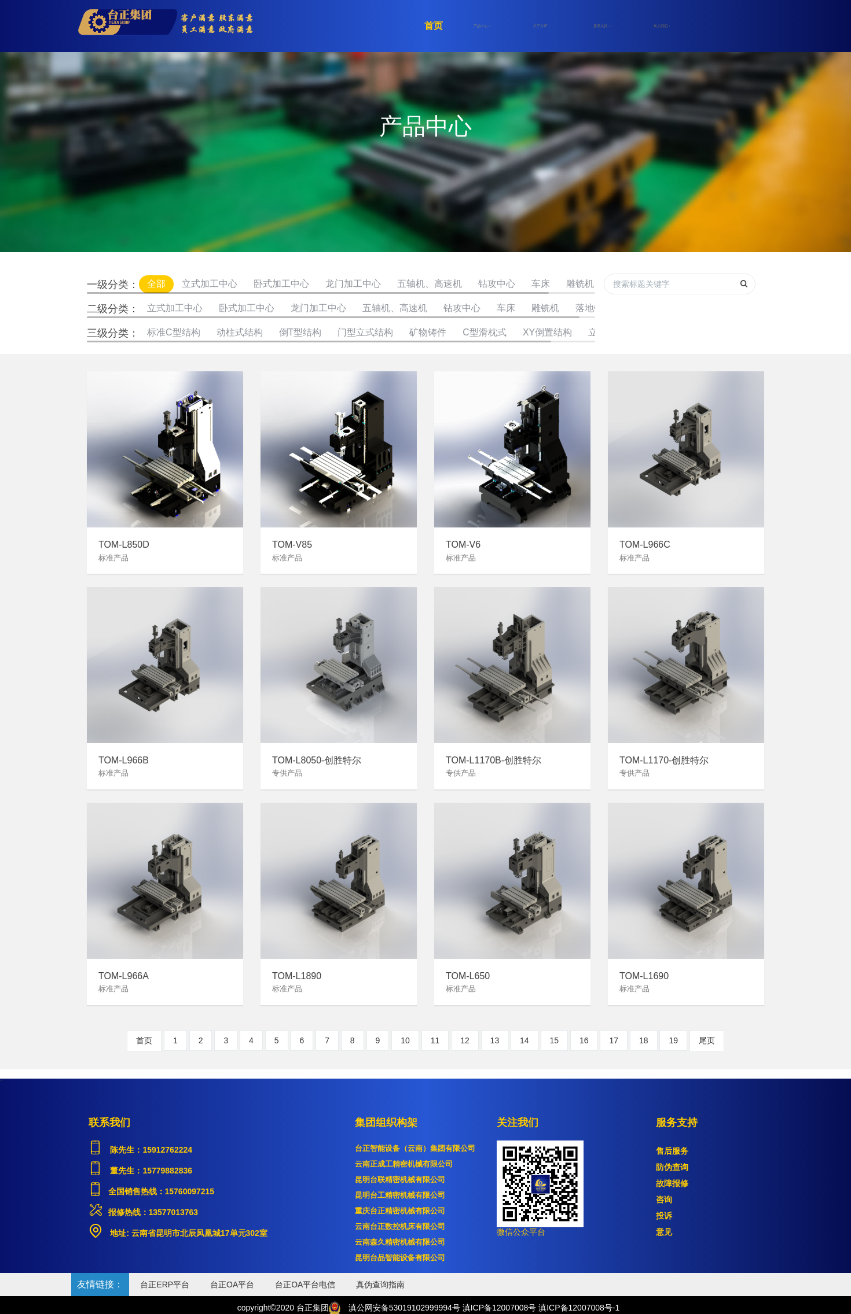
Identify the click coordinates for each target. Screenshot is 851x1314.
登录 (747, 26)
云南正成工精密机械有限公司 (404, 1164)
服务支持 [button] (601, 26)
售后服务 (672, 1151)
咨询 (664, 1199)
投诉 (664, 1215)
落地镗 (589, 308)
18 (643, 1040)
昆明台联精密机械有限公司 (400, 1179)
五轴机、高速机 (429, 284)
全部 (156, 284)
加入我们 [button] (661, 26)
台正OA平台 (232, 1284)
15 (554, 1040)
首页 (433, 26)
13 (495, 1040)
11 (435, 1040)
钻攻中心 (496, 284)
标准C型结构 (173, 332)
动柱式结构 (240, 332)
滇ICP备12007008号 (500, 1307)
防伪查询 (672, 1167)
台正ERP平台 (164, 1284)
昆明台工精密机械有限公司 (400, 1195)
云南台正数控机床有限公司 (400, 1226)
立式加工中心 (209, 284)
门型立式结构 (365, 332)
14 (524, 1040)
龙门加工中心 (353, 284)
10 (405, 1040)
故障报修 (672, 1183)
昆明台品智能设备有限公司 (400, 1257)
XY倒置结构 (547, 332)
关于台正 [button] (541, 26)
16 (584, 1040)
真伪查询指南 (380, 1284)
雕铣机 (580, 284)
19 (673, 1040)
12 (464, 1040)
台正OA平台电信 (305, 1284)
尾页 (707, 1040)
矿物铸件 (427, 332)
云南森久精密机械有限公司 (400, 1242)
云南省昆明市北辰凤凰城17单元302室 (198, 1233)
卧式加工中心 (281, 284)
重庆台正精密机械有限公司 (400, 1210)
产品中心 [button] (481, 26)
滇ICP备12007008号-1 (578, 1307)
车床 (540, 284)
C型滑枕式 (485, 332)
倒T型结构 (300, 332)
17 (613, 1040)
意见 (664, 1232)
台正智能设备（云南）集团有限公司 (415, 1148)
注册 (706, 26)
